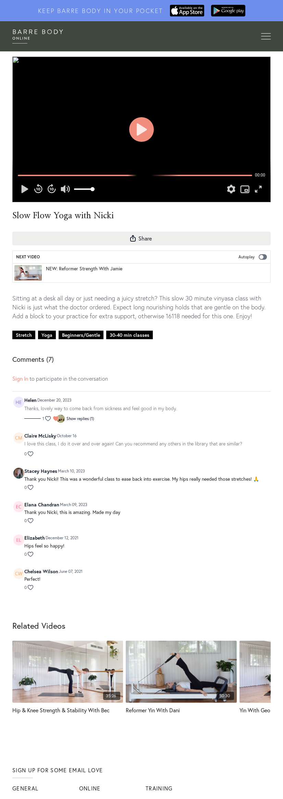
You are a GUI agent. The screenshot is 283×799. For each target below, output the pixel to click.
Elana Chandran (41, 504)
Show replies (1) (80, 418)
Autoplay (252, 257)
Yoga (46, 335)
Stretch (24, 335)
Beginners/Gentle (81, 335)
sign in (20, 378)
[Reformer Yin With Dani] (181, 710)
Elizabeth (34, 537)
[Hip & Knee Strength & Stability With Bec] (67, 710)
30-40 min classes (129, 335)
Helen (30, 400)
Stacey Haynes (40, 471)
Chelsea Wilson (41, 571)
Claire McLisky (40, 435)
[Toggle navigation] (266, 36)
